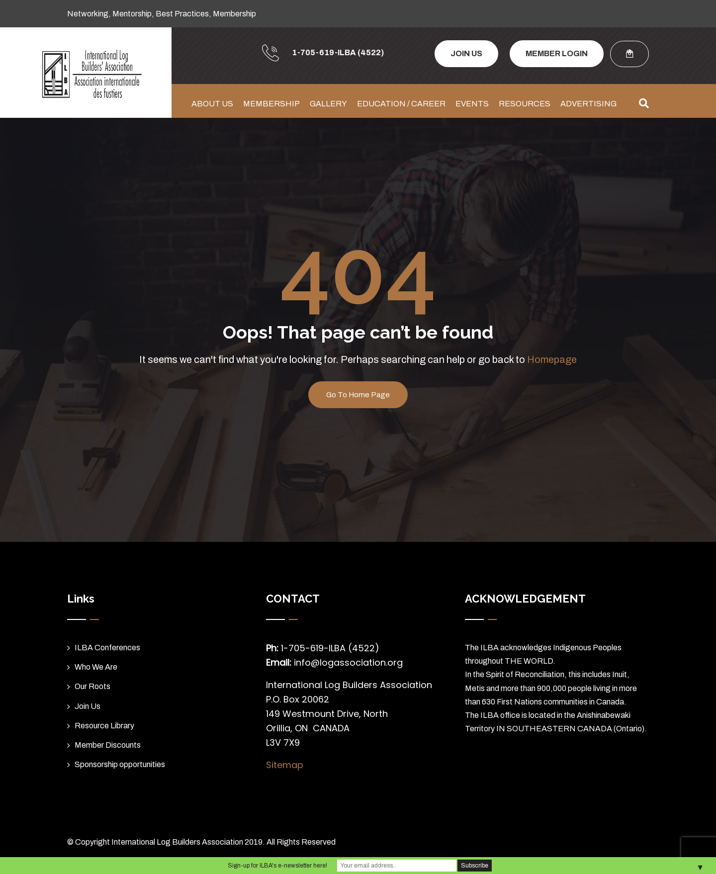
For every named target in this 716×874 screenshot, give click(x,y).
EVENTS (472, 103)
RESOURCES (524, 103)
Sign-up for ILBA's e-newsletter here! (277, 865)
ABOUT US (212, 103)
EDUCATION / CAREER (401, 103)
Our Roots (92, 686)
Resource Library (104, 725)
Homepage (552, 359)
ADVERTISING (588, 103)
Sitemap (284, 765)
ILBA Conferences (107, 647)
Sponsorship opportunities (120, 764)
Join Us (87, 706)
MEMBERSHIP (271, 103)
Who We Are (96, 667)
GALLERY (328, 103)
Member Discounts (108, 745)
